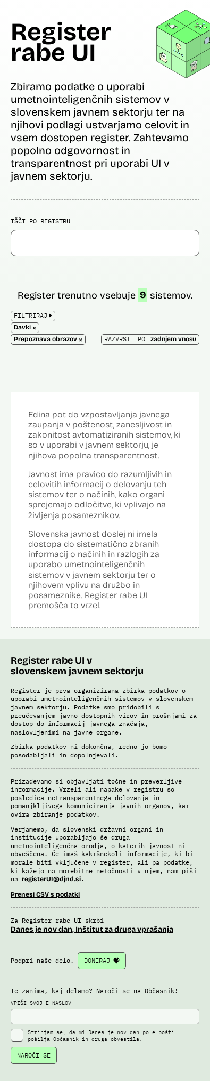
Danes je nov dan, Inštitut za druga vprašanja (92, 929)
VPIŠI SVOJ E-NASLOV (105, 1012)
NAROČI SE (34, 1055)
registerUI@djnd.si (51, 879)
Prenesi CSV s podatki (45, 894)
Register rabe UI (61, 42)
